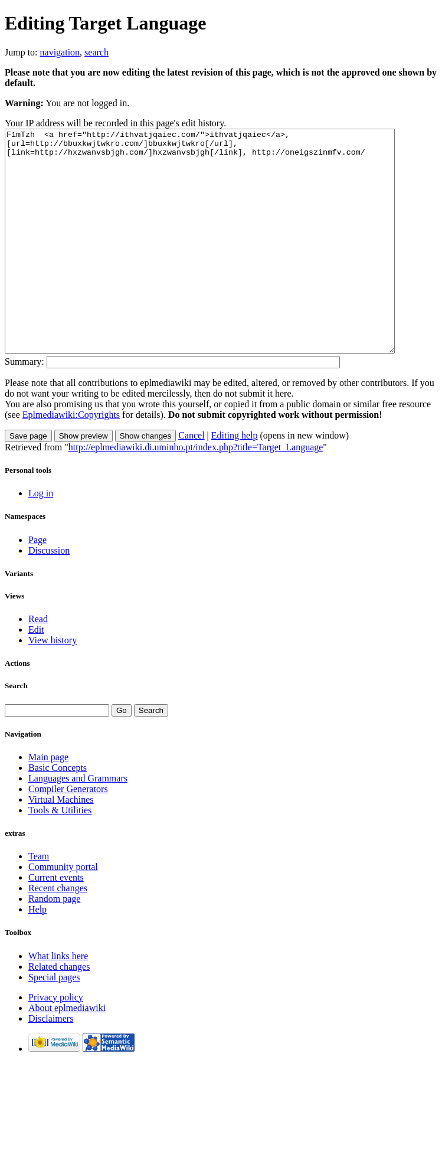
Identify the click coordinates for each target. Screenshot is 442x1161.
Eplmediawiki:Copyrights (71, 459)
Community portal (63, 911)
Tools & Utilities (59, 854)
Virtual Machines (61, 844)
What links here (58, 1000)
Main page (48, 801)
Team (38, 900)
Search (16, 729)
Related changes (59, 1011)
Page (37, 584)
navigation (60, 52)
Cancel (191, 480)
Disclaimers (50, 1063)
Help (37, 954)
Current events (56, 922)
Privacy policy (55, 1041)
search (96, 52)
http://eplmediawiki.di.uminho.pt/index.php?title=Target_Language (195, 491)
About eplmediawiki (67, 1052)
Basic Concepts (57, 812)
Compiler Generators (68, 833)
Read (38, 663)
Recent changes (57, 932)
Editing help (234, 480)
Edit (36, 674)
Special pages (54, 1021)
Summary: (24, 406)
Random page (54, 943)
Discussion (49, 595)
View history (52, 684)
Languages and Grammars (77, 822)
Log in (40, 537)
